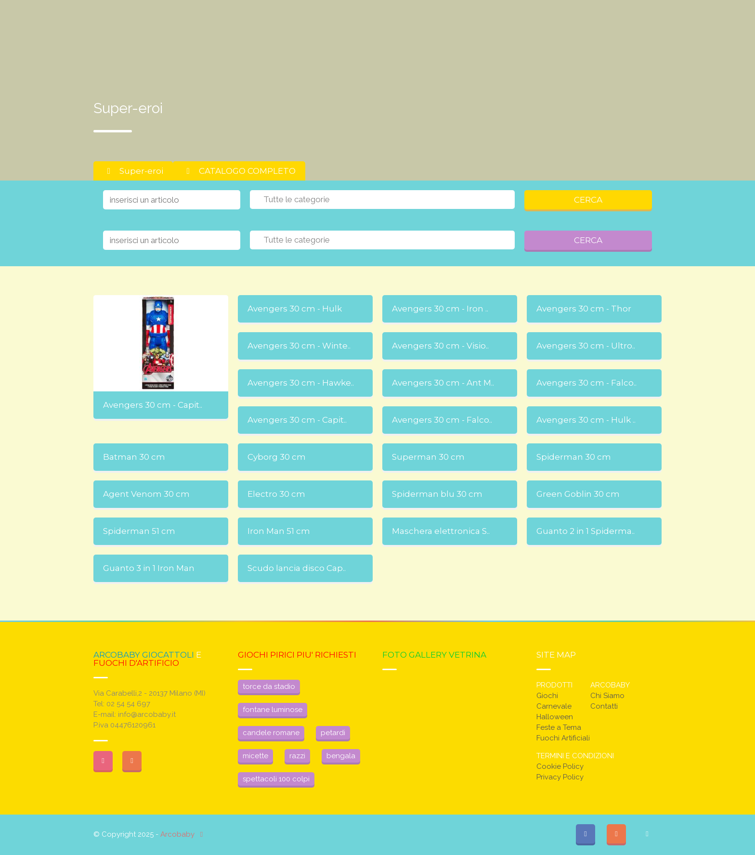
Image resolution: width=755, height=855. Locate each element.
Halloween (554, 716)
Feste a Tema (558, 727)
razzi (297, 755)
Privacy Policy (560, 777)
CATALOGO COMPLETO (239, 171)
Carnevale (554, 706)
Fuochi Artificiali (563, 738)
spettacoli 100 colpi (276, 779)
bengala (340, 755)
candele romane (271, 732)
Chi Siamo (607, 695)
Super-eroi (133, 171)
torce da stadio (269, 686)
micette (255, 755)
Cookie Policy (560, 766)
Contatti (604, 706)
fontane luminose (272, 709)
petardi (333, 732)
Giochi (547, 695)
